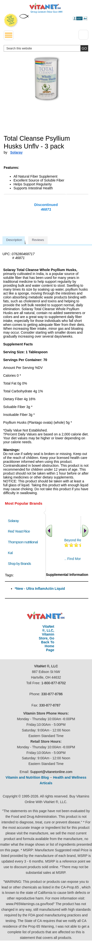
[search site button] (84, 48)
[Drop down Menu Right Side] (83, 35)
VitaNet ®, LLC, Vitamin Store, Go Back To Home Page (46, 638)
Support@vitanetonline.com (51, 772)
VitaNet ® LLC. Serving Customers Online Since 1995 (46, 8)
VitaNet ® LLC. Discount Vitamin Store (46, 616)
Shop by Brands (20, 563)
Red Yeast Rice (19, 531)
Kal (10, 553)
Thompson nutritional (23, 542)
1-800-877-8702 (53, 683)
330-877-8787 (49, 705)
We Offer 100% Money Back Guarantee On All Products (11, 20)
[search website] (46, 48)
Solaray (13, 521)
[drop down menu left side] (8, 35)
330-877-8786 (52, 694)
